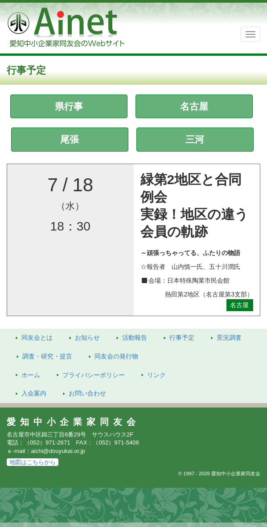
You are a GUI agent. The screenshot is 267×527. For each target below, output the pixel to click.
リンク (156, 375)
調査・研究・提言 (47, 356)
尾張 (69, 139)
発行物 (116, 356)
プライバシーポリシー (93, 375)
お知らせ (87, 337)
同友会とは (37, 337)
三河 (194, 139)
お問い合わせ (87, 393)
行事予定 (181, 337)
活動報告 (134, 337)
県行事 (69, 106)
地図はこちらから (32, 462)
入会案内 (33, 393)
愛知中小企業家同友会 (73, 422)
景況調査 (229, 337)
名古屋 (194, 106)
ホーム (30, 375)
